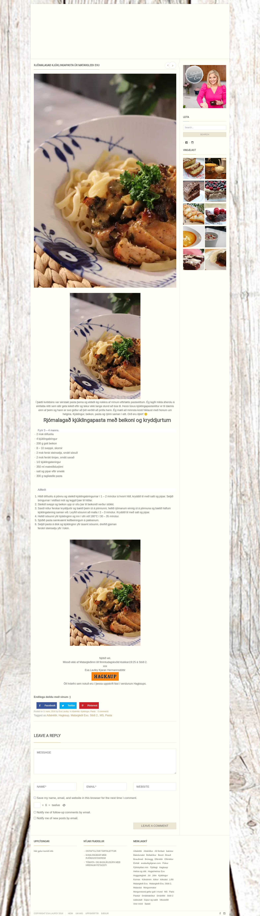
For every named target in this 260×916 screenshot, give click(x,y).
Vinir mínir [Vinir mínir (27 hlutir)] (138, 904)
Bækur (105, 913)
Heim (70, 913)
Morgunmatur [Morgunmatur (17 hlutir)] (149, 887)
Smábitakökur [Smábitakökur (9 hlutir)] (148, 895)
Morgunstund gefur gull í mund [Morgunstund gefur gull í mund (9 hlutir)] (147, 891)
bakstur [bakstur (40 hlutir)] (169, 851)
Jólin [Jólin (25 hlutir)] (154, 875)
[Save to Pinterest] (89, 705)
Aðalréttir (76, 711)
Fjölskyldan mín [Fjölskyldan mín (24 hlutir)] (140, 867)
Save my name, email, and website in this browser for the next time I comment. (87, 798)
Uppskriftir (91, 913)
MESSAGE (105, 761)
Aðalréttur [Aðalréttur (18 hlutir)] (148, 851)
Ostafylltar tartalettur (101, 851)
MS (102, 715)
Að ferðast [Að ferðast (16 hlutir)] (159, 851)
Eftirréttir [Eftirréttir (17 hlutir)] (159, 859)
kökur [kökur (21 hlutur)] (156, 879)
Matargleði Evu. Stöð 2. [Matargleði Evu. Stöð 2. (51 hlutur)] (160, 883)
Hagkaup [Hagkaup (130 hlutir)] (163, 867)
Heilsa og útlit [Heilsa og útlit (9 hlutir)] (139, 871)
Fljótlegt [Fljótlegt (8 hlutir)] (154, 867)
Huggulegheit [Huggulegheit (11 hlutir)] (139, 875)
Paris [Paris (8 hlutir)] (171, 891)
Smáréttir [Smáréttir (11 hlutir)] (161, 895)
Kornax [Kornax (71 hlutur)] (136, 879)
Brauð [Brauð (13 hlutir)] (168, 855)
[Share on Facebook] (46, 705)
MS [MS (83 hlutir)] (165, 891)
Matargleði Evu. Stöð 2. (84, 715)
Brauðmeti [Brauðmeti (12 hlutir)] (138, 859)
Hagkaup (64, 715)
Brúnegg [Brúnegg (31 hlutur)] (149, 859)
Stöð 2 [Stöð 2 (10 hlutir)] (170, 895)
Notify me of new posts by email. (57, 818)
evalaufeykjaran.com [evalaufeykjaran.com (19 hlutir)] (151, 863)
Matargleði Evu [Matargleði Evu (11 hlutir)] (140, 883)
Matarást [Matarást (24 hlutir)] (137, 887)
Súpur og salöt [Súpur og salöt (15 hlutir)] (151, 900)
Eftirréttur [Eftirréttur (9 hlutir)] (168, 859)
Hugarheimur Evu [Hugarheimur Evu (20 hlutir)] (156, 871)
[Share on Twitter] (68, 705)
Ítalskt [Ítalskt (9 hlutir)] (147, 904)
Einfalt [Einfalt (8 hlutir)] (136, 863)
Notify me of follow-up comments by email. (64, 812)
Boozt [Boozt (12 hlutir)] (160, 855)
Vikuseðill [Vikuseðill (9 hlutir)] (164, 900)
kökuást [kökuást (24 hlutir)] (164, 879)
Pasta (93, 711)
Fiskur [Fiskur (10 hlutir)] (165, 863)
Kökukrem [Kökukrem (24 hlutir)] (147, 879)
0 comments (103, 711)
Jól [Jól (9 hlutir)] (149, 875)
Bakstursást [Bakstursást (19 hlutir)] (139, 855)
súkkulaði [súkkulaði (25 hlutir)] (137, 900)
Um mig (79, 913)
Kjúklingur (85, 711)
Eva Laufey (64, 711)
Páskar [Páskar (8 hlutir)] (136, 895)
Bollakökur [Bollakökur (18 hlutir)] (151, 855)
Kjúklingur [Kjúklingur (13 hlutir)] (163, 875)
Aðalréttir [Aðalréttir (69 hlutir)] (137, 851)
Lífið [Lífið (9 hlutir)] (171, 879)
